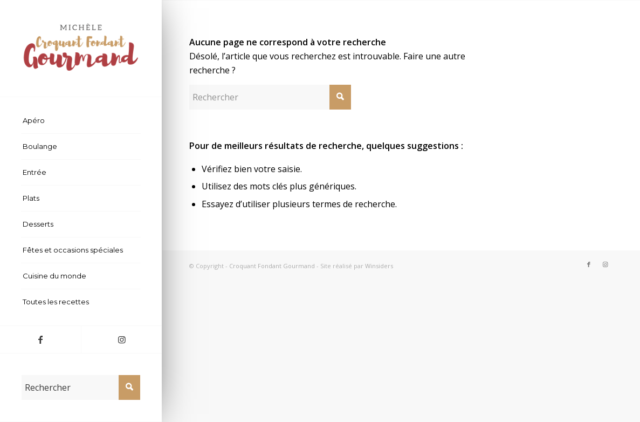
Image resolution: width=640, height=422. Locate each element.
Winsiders (379, 266)
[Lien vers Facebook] (40, 339)
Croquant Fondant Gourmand (272, 266)
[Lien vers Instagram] (121, 339)
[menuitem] (81, 121)
